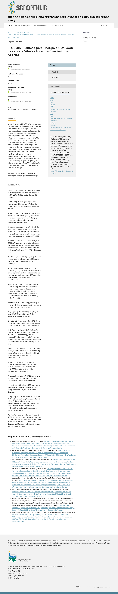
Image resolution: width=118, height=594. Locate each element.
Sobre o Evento (41, 25)
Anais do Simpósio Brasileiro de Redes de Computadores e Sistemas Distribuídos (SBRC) (58, 19)
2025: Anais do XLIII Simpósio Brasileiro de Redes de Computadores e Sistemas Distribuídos (41, 36)
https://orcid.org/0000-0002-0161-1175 (20, 92)
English (85, 41)
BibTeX (52, 105)
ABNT (52, 98)
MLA (51, 116)
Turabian (53, 125)
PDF (53, 65)
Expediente (57, 25)
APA (51, 102)
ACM (51, 100)
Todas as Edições (22, 25)
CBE (51, 107)
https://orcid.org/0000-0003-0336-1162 (20, 101)
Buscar (104, 25)
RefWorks (53, 123)
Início (10, 32)
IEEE (51, 114)
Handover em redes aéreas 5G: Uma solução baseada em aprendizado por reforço (41, 492)
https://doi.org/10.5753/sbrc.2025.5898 (23, 109)
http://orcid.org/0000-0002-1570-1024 (20, 69)
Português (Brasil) (89, 38)
